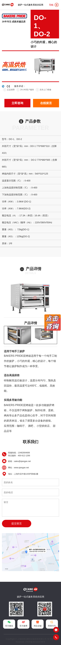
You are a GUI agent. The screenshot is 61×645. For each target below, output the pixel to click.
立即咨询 (17, 103)
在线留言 (46, 103)
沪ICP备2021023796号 (35, 642)
